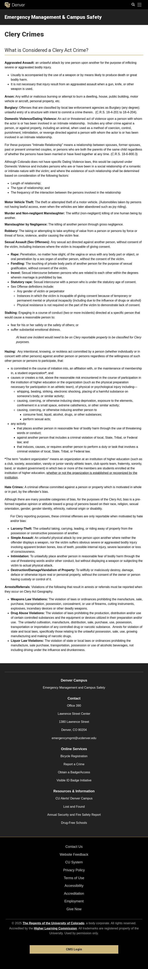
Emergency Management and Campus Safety (74, 687)
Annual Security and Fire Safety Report (74, 814)
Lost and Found (74, 806)
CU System (74, 862)
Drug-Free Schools (74, 822)
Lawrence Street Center (74, 713)
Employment (74, 901)
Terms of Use (74, 878)
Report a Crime (74, 764)
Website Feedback (74, 854)
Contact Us (73, 847)
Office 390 (74, 705)
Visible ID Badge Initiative (73, 780)
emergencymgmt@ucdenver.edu (74, 738)
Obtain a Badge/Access (74, 772)
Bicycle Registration (74, 756)
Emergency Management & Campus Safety (53, 17)
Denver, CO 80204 (74, 729)
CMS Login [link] (74, 949)
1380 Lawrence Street (74, 721)
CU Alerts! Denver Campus (74, 798)
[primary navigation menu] (139, 5)
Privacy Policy (74, 870)
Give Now (74, 909)
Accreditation (74, 893)
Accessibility (74, 886)
